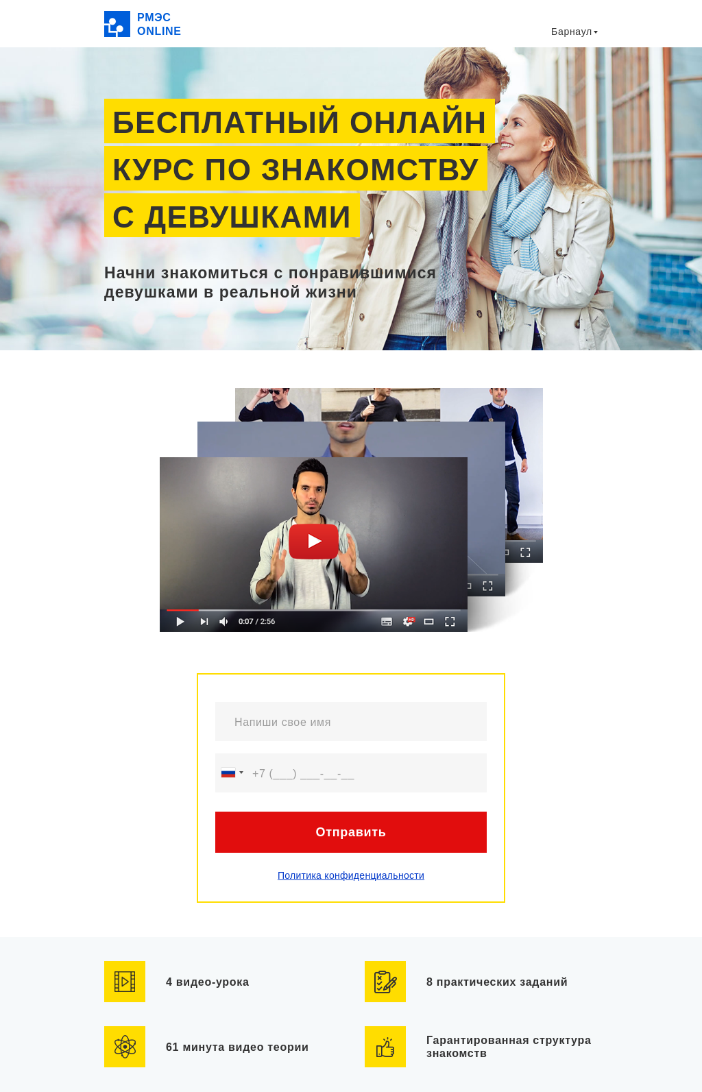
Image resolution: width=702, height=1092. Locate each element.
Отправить (350, 832)
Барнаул (571, 31)
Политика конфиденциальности (351, 875)
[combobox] (231, 773)
